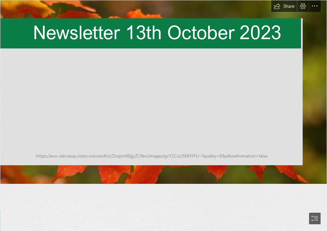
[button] (284, 6)
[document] (163, 115)
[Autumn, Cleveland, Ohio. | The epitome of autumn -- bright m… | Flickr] (163, 92)
